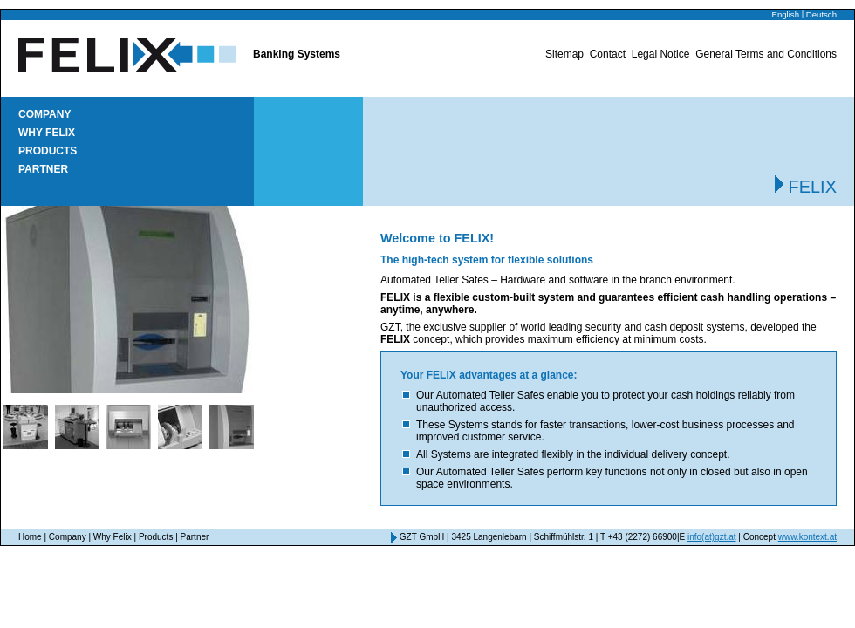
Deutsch (821, 14)
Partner (43, 169)
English (785, 14)
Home (30, 537)
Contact (608, 54)
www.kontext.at (807, 537)
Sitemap (564, 54)
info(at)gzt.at (711, 537)
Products (47, 151)
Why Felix (46, 132)
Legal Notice (661, 54)
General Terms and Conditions (766, 54)
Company (44, 114)
